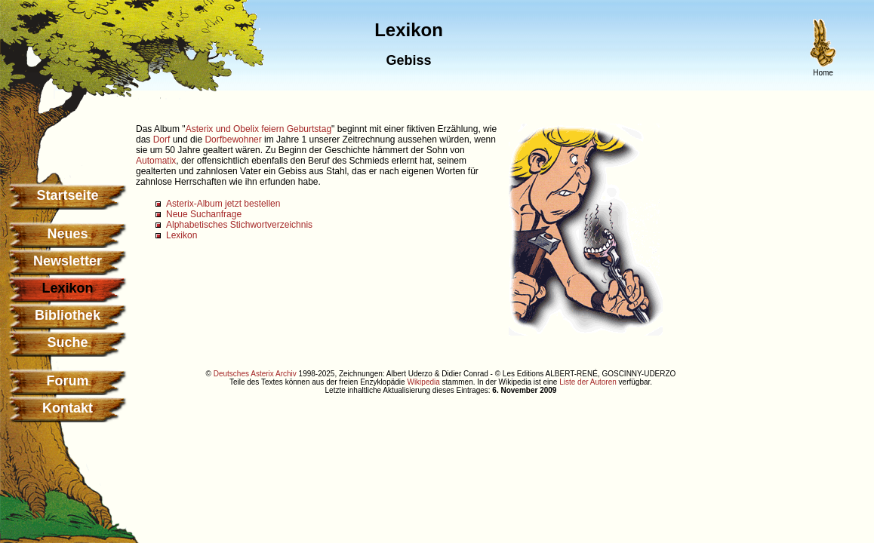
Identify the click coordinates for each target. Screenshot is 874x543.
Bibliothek (67, 315)
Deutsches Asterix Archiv (255, 374)
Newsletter (67, 260)
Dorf (162, 139)
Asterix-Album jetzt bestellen (223, 203)
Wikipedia (423, 382)
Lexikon (181, 235)
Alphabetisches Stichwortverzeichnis (239, 224)
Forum (68, 380)
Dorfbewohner (233, 139)
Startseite (67, 195)
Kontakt (67, 408)
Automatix (156, 160)
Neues (67, 233)
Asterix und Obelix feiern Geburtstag (258, 129)
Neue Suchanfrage (204, 214)
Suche (67, 342)
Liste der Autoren (588, 382)
